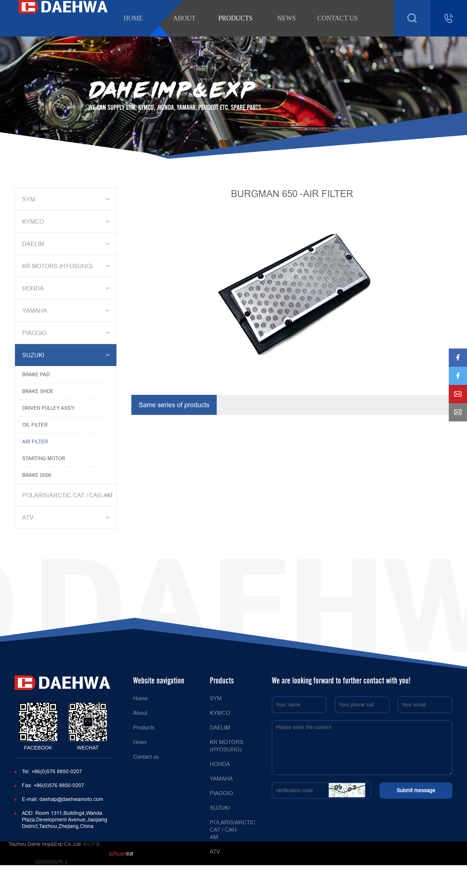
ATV (67, 517)
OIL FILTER (34, 425)
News (286, 18)
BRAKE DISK (36, 475)
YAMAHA (67, 310)
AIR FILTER (35, 441)
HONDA (67, 288)
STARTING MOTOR (43, 458)
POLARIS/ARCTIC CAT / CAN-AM (67, 495)
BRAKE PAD (36, 374)
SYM (67, 199)
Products (235, 18)
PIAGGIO (67, 333)
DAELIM (67, 244)
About (184, 18)
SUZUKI (67, 355)
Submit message (416, 790)
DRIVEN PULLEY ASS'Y (48, 408)
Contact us (337, 18)
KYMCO (67, 221)
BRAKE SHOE (38, 391)
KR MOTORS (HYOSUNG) (67, 266)
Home (133, 18)
